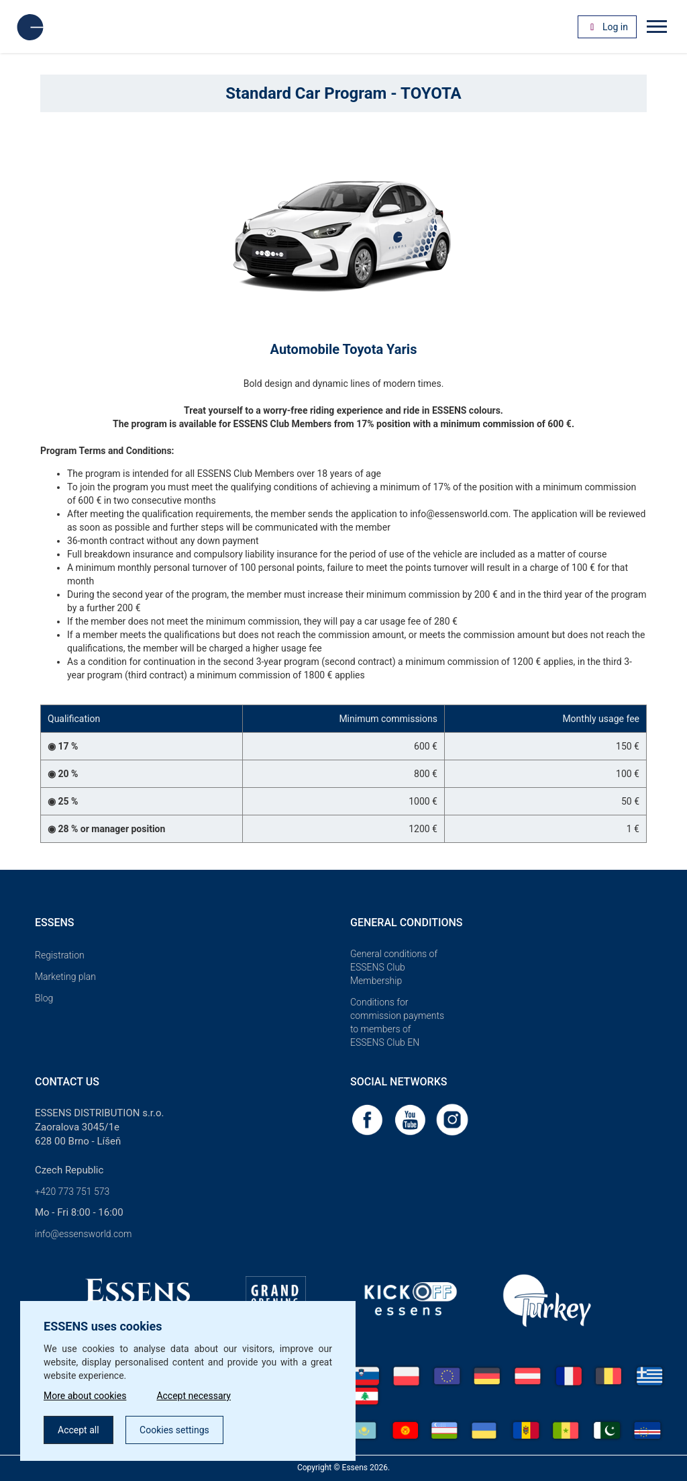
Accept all (78, 1430)
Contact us (67, 1081)
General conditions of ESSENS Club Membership (393, 967)
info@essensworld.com (83, 1233)
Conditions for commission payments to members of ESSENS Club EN (397, 1022)
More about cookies (85, 1395)
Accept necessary (193, 1395)
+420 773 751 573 (72, 1191)
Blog (44, 998)
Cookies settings (174, 1430)
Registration (60, 955)
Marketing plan (65, 976)
